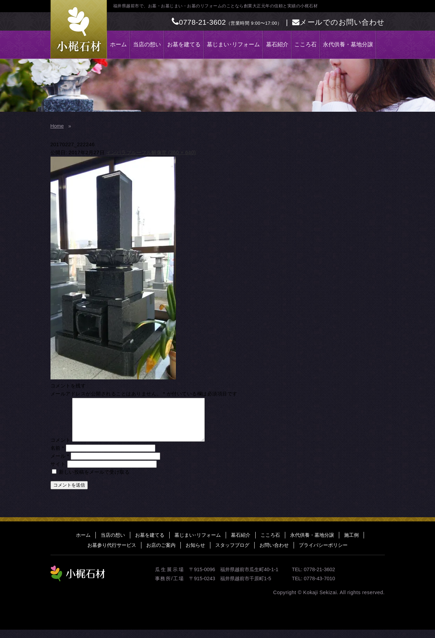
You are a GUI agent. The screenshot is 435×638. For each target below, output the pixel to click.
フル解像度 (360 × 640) (168, 152)
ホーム (118, 44)
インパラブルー (124, 152)
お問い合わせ (274, 553)
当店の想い (147, 44)
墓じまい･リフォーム (233, 44)
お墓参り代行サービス (111, 553)
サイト (58, 472)
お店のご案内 (161, 553)
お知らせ (195, 553)
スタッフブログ (232, 553)
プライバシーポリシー (323, 553)
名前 (57, 456)
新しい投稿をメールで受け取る (94, 480)
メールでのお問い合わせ (338, 22)
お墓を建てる (184, 44)
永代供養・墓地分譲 (348, 44)
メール (60, 464)
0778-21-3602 (199, 22)
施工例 (351, 543)
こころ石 (305, 44)
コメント (61, 448)
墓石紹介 (277, 44)
